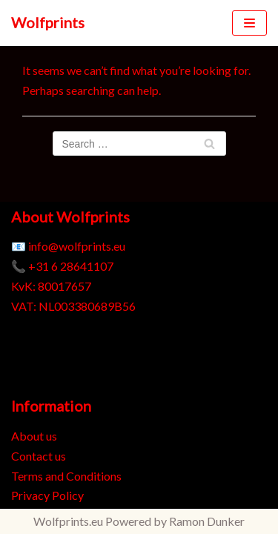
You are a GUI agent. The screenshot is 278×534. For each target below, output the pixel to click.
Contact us (38, 456)
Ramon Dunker (207, 521)
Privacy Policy (47, 495)
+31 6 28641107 (70, 266)
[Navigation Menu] (249, 23)
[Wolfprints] (48, 23)
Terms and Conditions (66, 476)
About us (34, 436)
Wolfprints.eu (68, 521)
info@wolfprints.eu (76, 246)
